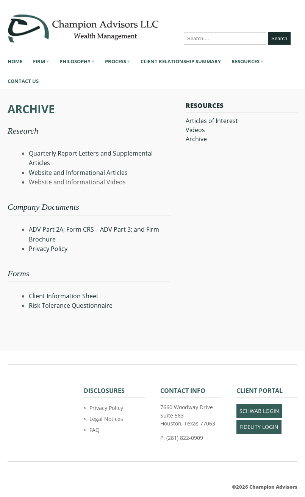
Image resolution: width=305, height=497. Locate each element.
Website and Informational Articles (78, 172)
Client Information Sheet (64, 296)
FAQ (94, 429)
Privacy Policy (48, 249)
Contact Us (23, 81)
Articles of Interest (212, 121)
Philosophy (75, 61)
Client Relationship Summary (181, 61)
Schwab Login (259, 410)
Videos (195, 130)
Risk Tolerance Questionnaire (71, 305)
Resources (245, 61)
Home (15, 61)
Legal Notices (106, 418)
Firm (39, 61)
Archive (196, 139)
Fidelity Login (258, 426)
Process (115, 61)
